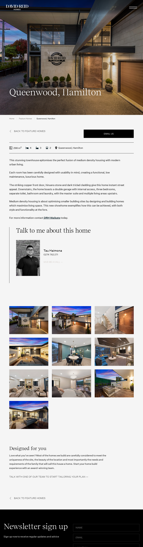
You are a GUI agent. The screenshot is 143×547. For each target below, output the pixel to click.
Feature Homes (25, 118)
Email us (109, 133)
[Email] (106, 537)
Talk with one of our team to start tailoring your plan (47, 476)
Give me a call (52, 262)
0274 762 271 (51, 254)
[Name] (106, 527)
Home (11, 118)
